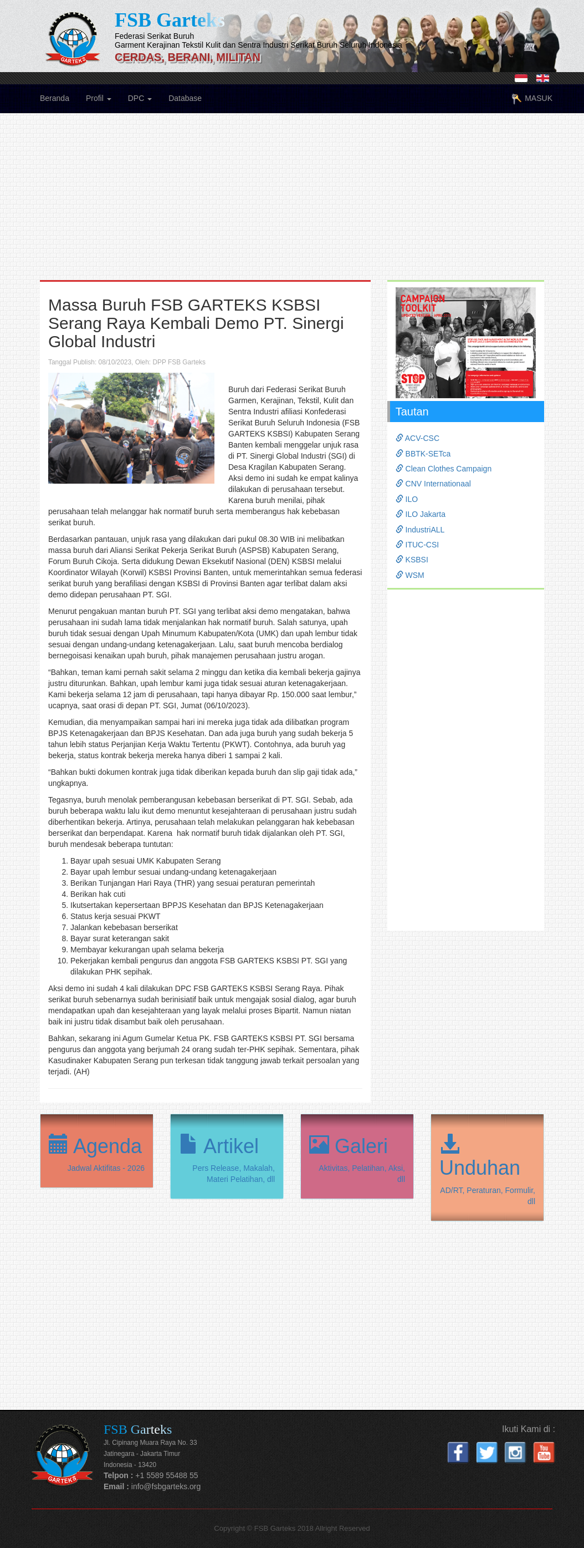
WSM (410, 575)
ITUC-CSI (417, 544)
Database (185, 98)
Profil (98, 98)
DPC (140, 98)
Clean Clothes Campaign (444, 468)
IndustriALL (420, 529)
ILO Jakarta (420, 514)
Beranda (54, 98)
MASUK (531, 99)
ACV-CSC (417, 438)
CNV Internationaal (433, 483)
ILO (407, 499)
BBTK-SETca (423, 453)
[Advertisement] (292, 202)
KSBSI (412, 559)
